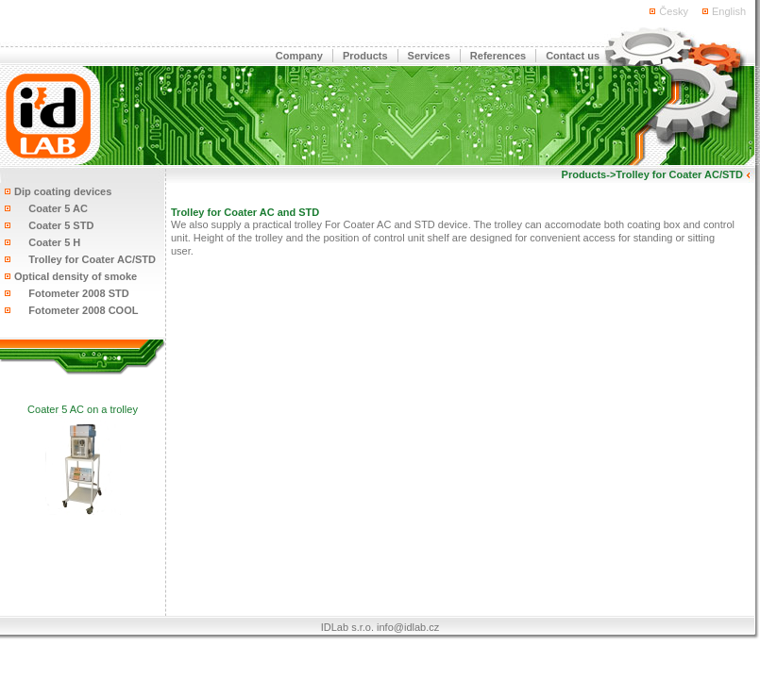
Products (365, 55)
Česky (673, 11)
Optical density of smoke (75, 276)
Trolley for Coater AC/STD (85, 259)
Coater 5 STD (53, 225)
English (729, 11)
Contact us (573, 55)
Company (299, 55)
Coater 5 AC (51, 208)
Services (429, 55)
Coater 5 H (47, 242)
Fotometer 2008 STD (71, 293)
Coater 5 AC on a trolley (82, 409)
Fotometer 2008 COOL (76, 310)
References (498, 55)
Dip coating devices (62, 191)
